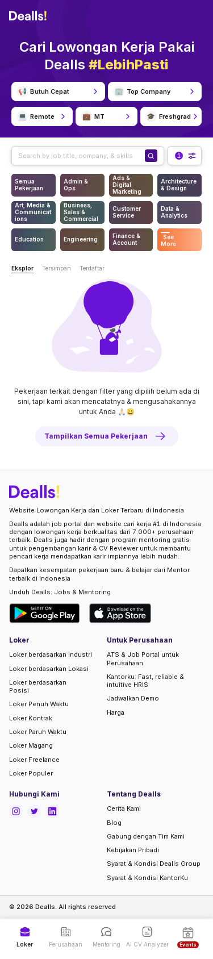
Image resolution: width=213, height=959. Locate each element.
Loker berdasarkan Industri (50, 654)
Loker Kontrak (30, 718)
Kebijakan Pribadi (133, 850)
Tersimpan (56, 268)
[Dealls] (29, 16)
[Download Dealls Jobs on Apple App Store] (120, 613)
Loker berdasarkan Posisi (37, 686)
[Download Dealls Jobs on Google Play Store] (44, 613)
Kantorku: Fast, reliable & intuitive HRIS (145, 681)
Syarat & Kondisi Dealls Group (154, 864)
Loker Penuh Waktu (39, 704)
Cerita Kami (124, 808)
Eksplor (22, 268)
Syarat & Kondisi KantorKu (147, 878)
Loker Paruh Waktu (37, 732)
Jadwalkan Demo (133, 698)
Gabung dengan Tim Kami (146, 836)
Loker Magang (31, 745)
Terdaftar (92, 268)
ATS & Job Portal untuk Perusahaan (143, 658)
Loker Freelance (34, 760)
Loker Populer (31, 773)
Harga (115, 712)
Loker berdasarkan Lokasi (49, 669)
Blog (114, 823)
